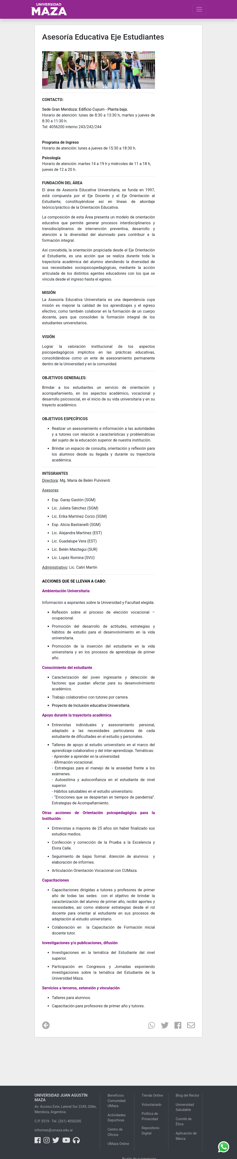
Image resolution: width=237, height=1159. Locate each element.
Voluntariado (152, 1105)
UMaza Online (118, 1144)
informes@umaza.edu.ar (54, 1130)
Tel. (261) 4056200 (66, 1121)
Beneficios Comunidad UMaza (117, 1100)
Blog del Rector (187, 1095)
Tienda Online (152, 1095)
